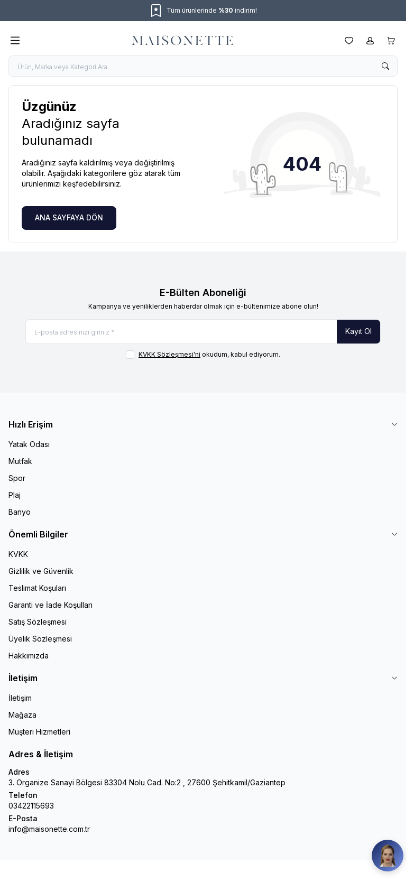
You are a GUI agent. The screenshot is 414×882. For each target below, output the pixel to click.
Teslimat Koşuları (37, 587)
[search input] (203, 66)
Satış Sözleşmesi (37, 621)
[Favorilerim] (349, 40)
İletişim (20, 697)
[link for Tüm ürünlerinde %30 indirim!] (203, 10)
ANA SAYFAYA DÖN (69, 217)
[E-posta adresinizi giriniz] (203, 331)
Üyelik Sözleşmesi (40, 638)
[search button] (385, 66)
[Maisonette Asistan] (387, 855)
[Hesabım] (370, 40)
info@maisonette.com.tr (49, 828)
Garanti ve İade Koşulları (50, 604)
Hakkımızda (28, 655)
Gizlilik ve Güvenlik (40, 571)
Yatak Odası (29, 444)
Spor (16, 478)
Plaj (14, 494)
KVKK (18, 554)
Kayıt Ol (358, 331)
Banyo (19, 511)
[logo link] (182, 40)
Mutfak (20, 461)
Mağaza (22, 714)
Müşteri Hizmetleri (39, 731)
